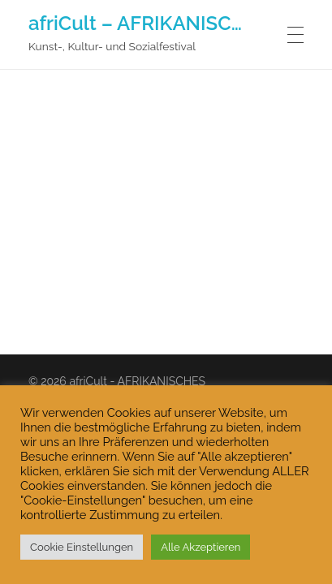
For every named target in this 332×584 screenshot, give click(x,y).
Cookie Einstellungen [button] (81, 547)
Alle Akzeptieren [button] (200, 547)
